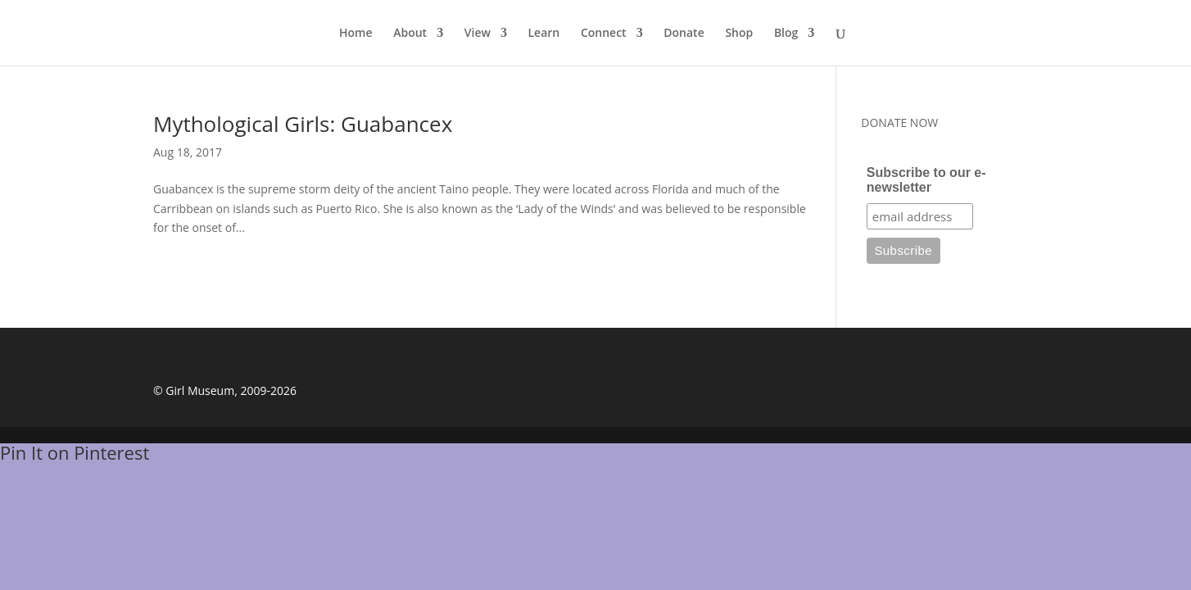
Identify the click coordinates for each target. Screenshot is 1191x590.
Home (356, 33)
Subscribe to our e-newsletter (926, 180)
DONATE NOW (899, 122)
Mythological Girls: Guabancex (302, 123)
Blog (786, 33)
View (477, 33)
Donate (683, 33)
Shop (739, 33)
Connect (604, 33)
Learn (544, 33)
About (410, 33)
